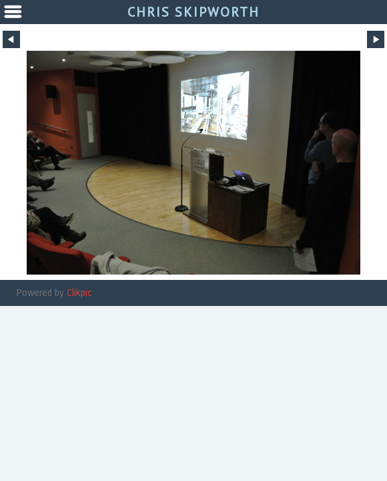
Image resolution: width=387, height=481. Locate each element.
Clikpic (79, 293)
